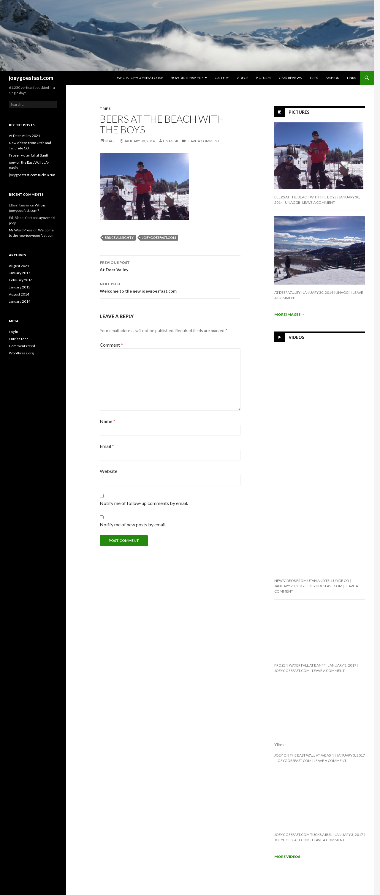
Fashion (332, 78)
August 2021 (19, 265)
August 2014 (19, 294)
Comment (111, 345)
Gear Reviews (290, 78)
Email (107, 446)
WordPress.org (21, 353)
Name (107, 421)
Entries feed (18, 339)
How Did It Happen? (187, 78)
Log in (13, 331)
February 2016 (20, 280)
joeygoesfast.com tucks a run (303, 834)
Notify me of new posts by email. (133, 524)
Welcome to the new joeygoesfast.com (170, 286)
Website (108, 471)
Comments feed (22, 346)
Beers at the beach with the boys (305, 197)
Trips (313, 78)
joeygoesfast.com (31, 78)
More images (289, 314)
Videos (242, 78)
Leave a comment (203, 141)
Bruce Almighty (119, 237)
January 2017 (19, 273)
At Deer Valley (170, 265)
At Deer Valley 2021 (24, 135)
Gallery (222, 78)
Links (351, 78)
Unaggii (170, 141)
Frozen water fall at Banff (300, 665)
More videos (289, 856)
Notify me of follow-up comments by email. (144, 503)
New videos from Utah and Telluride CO (311, 580)
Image (110, 141)
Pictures (263, 78)
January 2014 (19, 301)
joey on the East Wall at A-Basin (304, 755)
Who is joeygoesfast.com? (140, 78)
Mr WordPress (21, 230)
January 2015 (19, 287)
